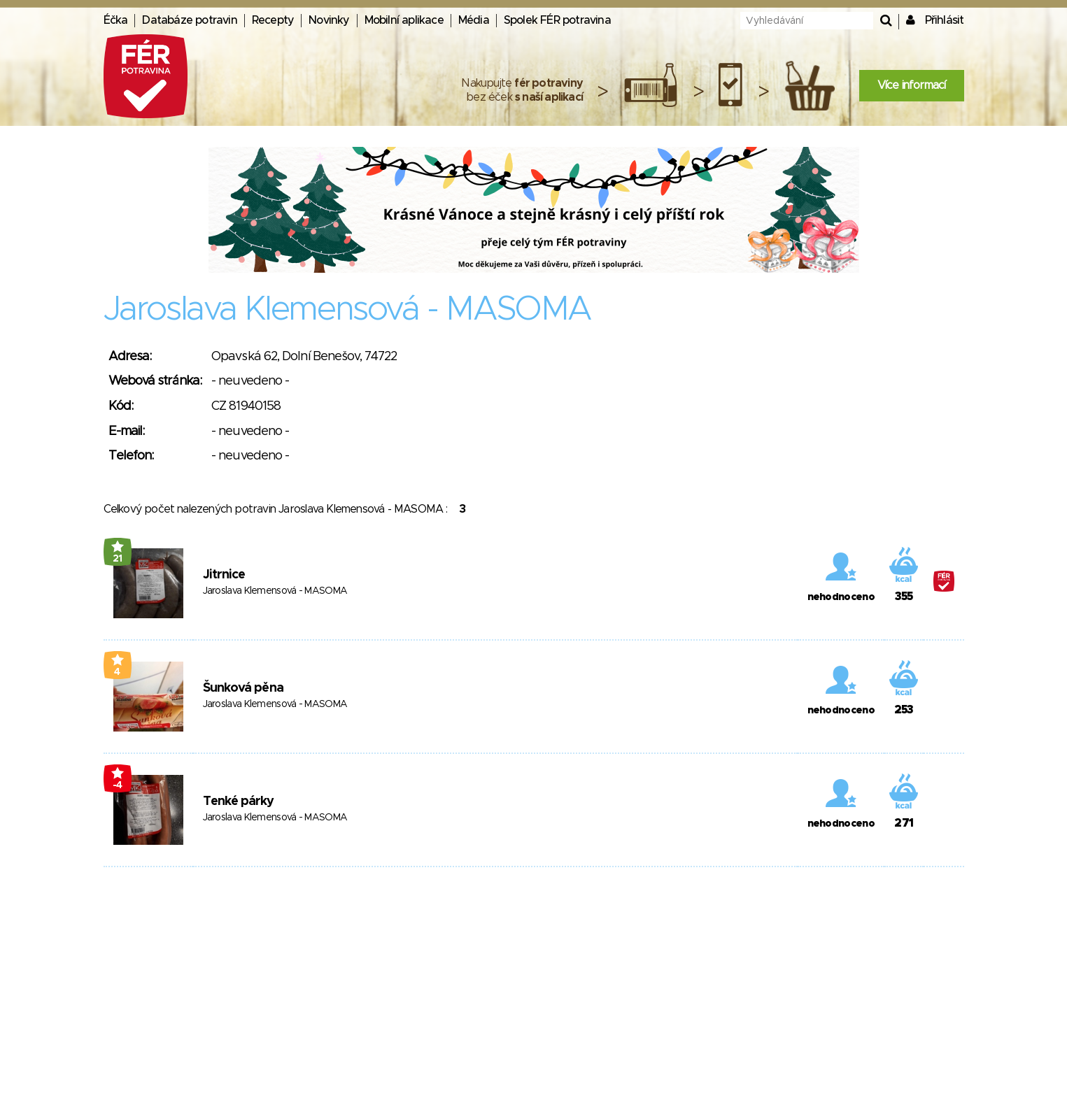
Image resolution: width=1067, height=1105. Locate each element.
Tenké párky (238, 801)
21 (117, 559)
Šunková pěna (243, 688)
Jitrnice (224, 575)
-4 (117, 785)
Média (473, 20)
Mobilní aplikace (404, 20)
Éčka (116, 20)
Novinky (329, 20)
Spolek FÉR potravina (557, 20)
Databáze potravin (189, 20)
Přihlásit (944, 20)
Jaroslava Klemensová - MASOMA (275, 591)
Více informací (911, 85)
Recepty (273, 20)
